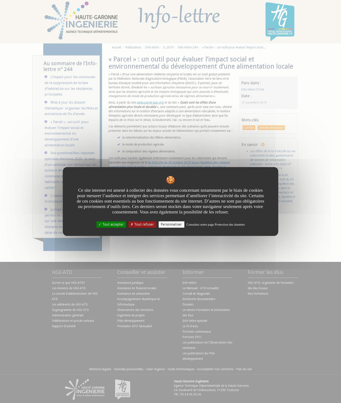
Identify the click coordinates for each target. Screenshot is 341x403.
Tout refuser (142, 224)
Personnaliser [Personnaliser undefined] (171, 224)
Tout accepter (111, 224)
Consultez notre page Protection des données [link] (215, 224)
